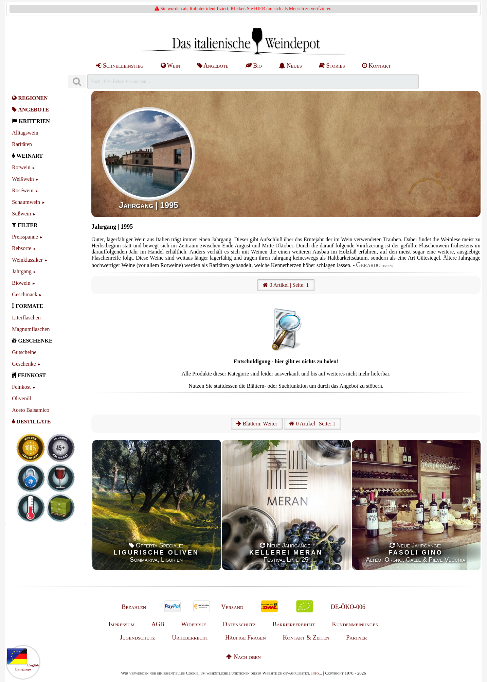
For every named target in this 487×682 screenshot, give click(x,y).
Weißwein (23, 179)
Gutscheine (24, 352)
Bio (254, 65)
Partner (356, 637)
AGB (157, 624)
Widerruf (193, 624)
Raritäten (22, 144)
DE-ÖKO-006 (348, 607)
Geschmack (24, 294)
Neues (290, 65)
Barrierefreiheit (293, 624)
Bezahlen (134, 607)
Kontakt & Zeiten (306, 637)
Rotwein (21, 167)
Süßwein (21, 213)
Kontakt (376, 65)
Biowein (21, 283)
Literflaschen (26, 317)
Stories (332, 65)
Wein (170, 65)
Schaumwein (26, 202)
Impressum (121, 624)
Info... (316, 673)
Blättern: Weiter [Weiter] (256, 423)
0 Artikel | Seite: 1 (286, 285)
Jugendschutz (137, 637)
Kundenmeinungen (355, 624)
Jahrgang (21, 271)
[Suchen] (77, 82)
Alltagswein (25, 133)
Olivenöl (21, 398)
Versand (232, 607)
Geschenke (24, 364)
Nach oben (243, 656)
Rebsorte (21, 248)
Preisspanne (25, 237)
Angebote (213, 65)
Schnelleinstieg (119, 65)
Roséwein (22, 190)
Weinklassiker (27, 260)
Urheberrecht (190, 637)
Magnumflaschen (31, 329)
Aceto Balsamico (30, 410)
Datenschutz (239, 624)
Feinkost (21, 387)
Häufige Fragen (245, 637)
